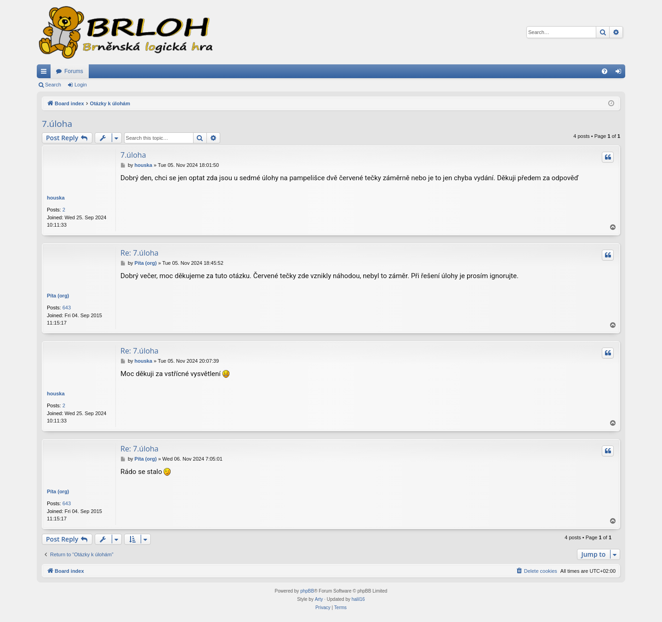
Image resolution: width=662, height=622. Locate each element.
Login (80, 84)
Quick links (45, 73)
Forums (73, 71)
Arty (319, 599)
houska (56, 197)
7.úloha (57, 124)
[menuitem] (604, 71)
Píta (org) (58, 295)
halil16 (358, 599)
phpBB (307, 590)
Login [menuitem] (620, 73)
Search (53, 84)
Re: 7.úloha (139, 252)
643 (67, 307)
